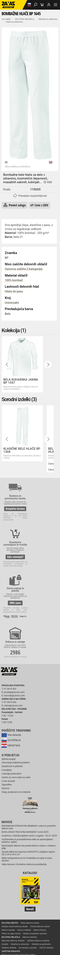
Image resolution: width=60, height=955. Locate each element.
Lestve (51, 932)
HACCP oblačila (46, 869)
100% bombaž (14, 280)
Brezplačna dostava (14, 508)
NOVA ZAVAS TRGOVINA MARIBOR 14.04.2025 (25, 753)
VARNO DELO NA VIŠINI (12, 932)
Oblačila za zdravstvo (47, 19)
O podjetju (10, 676)
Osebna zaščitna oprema (35, 932)
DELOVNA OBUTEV (10, 844)
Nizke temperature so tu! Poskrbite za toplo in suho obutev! (27, 780)
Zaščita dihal (45, 918)
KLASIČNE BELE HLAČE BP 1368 (21, 450)
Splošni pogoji (8, 680)
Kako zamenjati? (45, 513)
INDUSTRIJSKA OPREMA (12, 925)
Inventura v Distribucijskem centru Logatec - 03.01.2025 (29, 757)
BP (6, 257)
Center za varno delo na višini (16, 698)
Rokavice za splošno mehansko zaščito (19, 876)
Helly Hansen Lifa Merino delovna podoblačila (24, 785)
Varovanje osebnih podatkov (16, 683)
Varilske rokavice (9, 894)
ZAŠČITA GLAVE (9, 918)
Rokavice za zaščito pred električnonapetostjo (21, 915)
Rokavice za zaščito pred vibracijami (17, 897)
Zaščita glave (21, 922)
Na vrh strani (30, 949)
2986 (45, 555)
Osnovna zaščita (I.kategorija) (24, 269)
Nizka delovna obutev (30, 844)
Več (47, 182)
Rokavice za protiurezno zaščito (15, 883)
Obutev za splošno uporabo (35, 855)
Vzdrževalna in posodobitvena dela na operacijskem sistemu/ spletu (27, 761)
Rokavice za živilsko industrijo (14, 908)
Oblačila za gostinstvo (41, 865)
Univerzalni (12, 302)
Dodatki (5, 865)
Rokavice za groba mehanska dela (16, 879)
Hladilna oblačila (9, 869)
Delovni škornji (39, 851)
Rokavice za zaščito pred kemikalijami (18, 911)
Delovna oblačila (29, 858)
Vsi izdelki (6, 19)
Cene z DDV (39, 205)
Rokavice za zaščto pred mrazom (33, 894)
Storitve (5, 709)
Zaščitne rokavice (9, 886)
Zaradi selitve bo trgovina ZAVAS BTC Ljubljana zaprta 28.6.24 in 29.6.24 (28, 774)
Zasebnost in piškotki (12, 687)
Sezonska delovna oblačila (13, 862)
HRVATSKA (11, 666)
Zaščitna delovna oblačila (38, 862)
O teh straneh (8, 702)
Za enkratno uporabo (28, 869)
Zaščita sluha (7, 922)
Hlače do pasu (14, 291)
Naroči (30, 830)
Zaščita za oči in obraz (28, 918)
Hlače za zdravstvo (14, 22)
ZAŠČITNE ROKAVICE (11, 872)
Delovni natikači (24, 851)
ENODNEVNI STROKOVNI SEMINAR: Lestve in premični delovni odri (29, 748)
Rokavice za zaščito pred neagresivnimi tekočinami (24, 904)
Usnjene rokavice (38, 883)
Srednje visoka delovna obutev (15, 847)
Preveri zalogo (14, 205)
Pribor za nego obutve (11, 855)
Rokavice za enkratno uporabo (15, 901)
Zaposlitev (7, 706)
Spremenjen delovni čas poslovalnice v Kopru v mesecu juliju (29, 768)
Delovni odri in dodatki (11, 936)
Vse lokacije (11, 655)
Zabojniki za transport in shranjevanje (18, 929)
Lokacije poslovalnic (11, 694)
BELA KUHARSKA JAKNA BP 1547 (20, 381)
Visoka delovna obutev (40, 847)
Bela (7, 313)
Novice (7, 743)
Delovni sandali (8, 851)
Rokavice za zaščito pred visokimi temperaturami (23, 890)
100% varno (15, 559)
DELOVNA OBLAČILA (24, 19)
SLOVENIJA (11, 661)
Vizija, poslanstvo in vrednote (16, 713)
